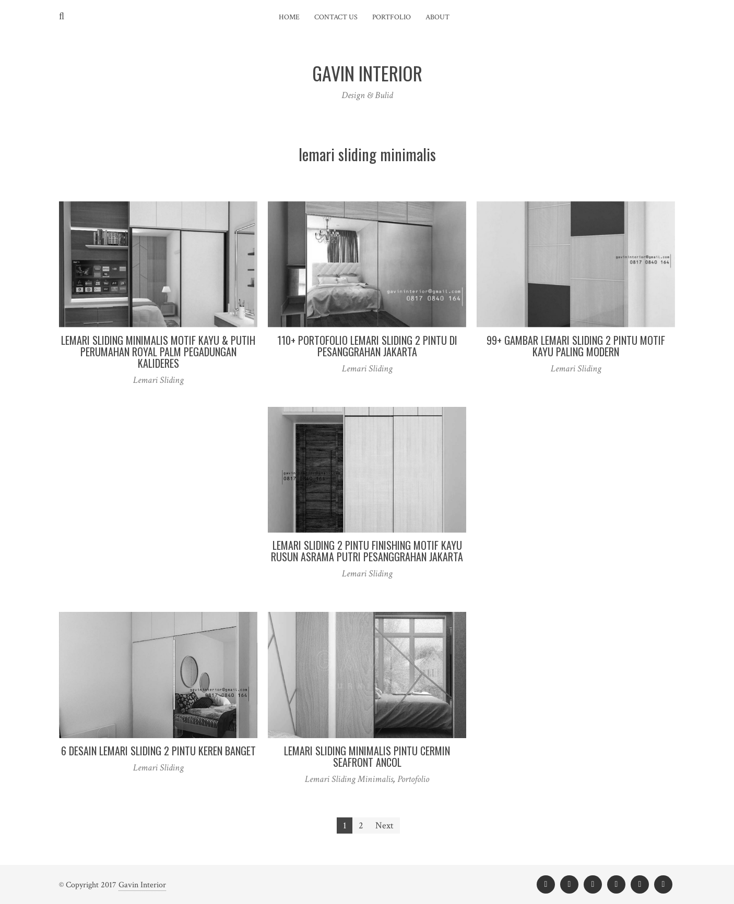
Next (384, 825)
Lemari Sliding (158, 380)
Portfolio (391, 17)
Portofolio (413, 779)
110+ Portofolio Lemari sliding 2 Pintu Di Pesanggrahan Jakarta (367, 345)
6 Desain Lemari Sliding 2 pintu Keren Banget (158, 750)
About (437, 17)
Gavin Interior (142, 884)
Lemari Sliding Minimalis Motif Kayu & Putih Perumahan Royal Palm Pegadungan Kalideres (158, 351)
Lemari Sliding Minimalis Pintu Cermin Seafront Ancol (367, 756)
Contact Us (336, 17)
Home (289, 17)
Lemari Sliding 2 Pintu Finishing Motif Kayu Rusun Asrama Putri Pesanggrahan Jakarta (367, 550)
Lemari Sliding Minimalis (349, 779)
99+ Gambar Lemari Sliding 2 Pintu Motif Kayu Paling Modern (576, 345)
